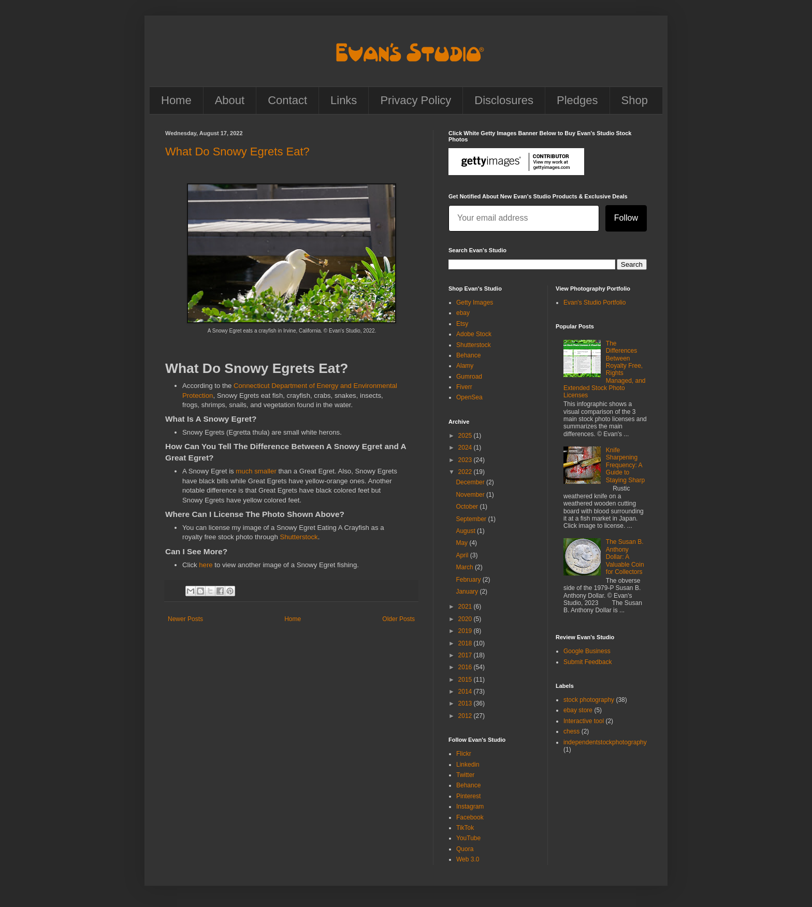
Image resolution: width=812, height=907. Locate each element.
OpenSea (469, 397)
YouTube (468, 838)
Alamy (464, 365)
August (466, 531)
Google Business (587, 651)
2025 (466, 435)
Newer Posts (185, 619)
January (468, 591)
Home (176, 100)
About (230, 100)
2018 (466, 643)
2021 (466, 606)
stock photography (588, 699)
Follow (626, 217)
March (465, 567)
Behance (468, 355)
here (205, 565)
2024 (466, 447)
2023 (466, 460)
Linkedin (468, 764)
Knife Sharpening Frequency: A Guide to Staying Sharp (625, 465)
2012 (466, 715)
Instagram (470, 806)
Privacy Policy (415, 100)
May (462, 542)
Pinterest (468, 796)
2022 (466, 472)
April (463, 555)
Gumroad (469, 376)
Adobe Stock (473, 334)
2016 (466, 667)
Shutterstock (298, 537)
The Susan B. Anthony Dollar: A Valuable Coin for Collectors (625, 556)
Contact (287, 100)
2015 (466, 679)
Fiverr (464, 387)
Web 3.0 (467, 859)
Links (343, 100)
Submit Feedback (587, 662)
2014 (466, 691)
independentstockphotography (605, 742)
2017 (466, 655)
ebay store (577, 710)
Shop (634, 100)
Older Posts (398, 619)
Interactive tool (583, 721)
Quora (464, 849)
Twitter (465, 775)
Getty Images (474, 302)
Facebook (470, 817)
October (468, 506)
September (472, 519)
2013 (466, 703)
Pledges (577, 100)
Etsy (462, 323)
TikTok (465, 827)
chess (571, 731)
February (469, 579)
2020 (466, 619)
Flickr (463, 753)
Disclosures (503, 100)
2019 (466, 631)
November (471, 494)
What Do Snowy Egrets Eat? (237, 151)
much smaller (256, 471)
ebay (463, 312)
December (471, 482)
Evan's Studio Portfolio (594, 302)
